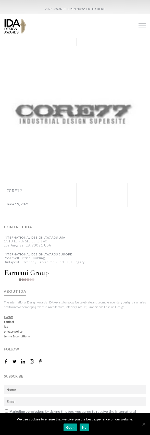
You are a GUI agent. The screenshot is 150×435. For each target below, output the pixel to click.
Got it (70, 427)
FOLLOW (11, 349)
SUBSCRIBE (13, 376)
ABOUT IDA (15, 291)
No (84, 427)
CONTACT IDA (18, 227)
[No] (143, 424)
